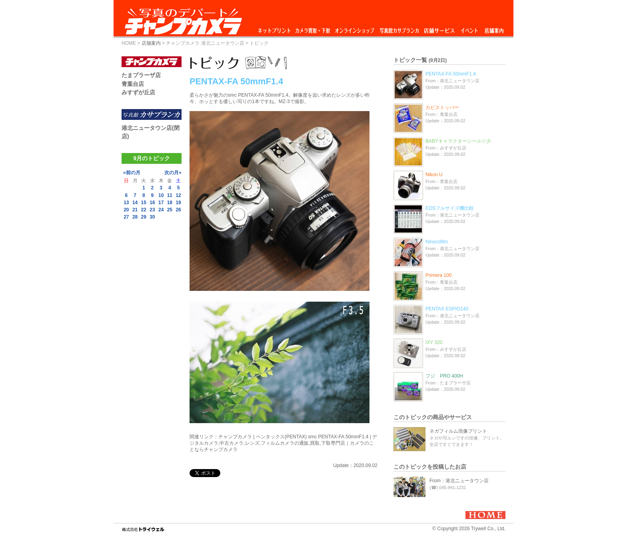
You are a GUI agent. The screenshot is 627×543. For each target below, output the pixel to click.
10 (161, 195)
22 (143, 210)
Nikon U (434, 174)
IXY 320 (433, 342)
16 (152, 202)
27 (126, 217)
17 (161, 202)
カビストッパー (442, 107)
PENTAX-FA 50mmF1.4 (450, 74)
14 (135, 202)
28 (135, 217)
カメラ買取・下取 (313, 29)
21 (135, 210)
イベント (469, 29)
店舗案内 (494, 29)
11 (169, 195)
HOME (129, 43)
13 (126, 202)
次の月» (173, 172)
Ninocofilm (436, 242)
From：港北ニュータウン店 (459, 480)
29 (143, 217)
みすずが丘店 (138, 92)
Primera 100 (438, 275)
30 (152, 217)
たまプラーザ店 (141, 75)
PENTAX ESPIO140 (446, 309)
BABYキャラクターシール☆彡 (458, 141)
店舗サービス (439, 29)
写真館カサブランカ (399, 29)
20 (126, 210)
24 (161, 210)
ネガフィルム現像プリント (458, 431)
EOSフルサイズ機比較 (449, 208)
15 (143, 202)
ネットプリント (275, 29)
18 (169, 202)
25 (169, 210)
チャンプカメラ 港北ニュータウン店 (205, 43)
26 (178, 210)
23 (152, 210)
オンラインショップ (354, 29)
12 (178, 195)
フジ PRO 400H (444, 376)
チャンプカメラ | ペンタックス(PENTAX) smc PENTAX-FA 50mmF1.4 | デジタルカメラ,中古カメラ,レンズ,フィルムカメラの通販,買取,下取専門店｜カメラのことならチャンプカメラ (283, 443)
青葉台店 (133, 84)
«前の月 (131, 172)
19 (178, 202)
